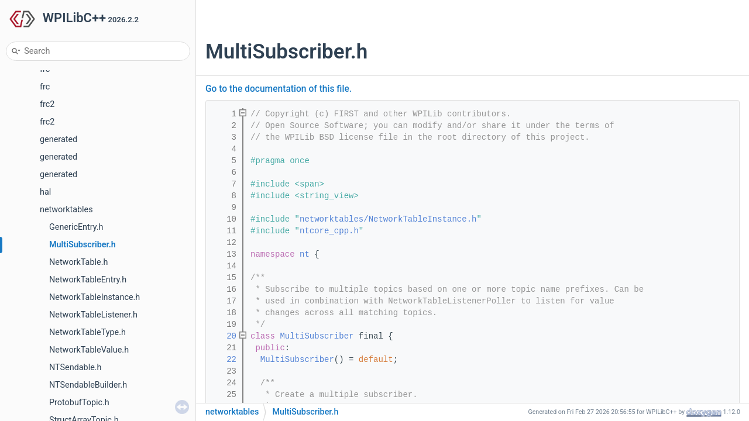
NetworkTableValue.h (89, 350)
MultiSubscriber (316, 336)
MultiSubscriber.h (82, 245)
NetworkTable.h (78, 262)
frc (45, 87)
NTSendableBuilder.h (88, 385)
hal (45, 192)
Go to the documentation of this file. (278, 89)
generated (58, 139)
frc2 (47, 104)
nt (305, 254)
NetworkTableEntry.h (87, 280)
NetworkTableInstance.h (94, 297)
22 (224, 359)
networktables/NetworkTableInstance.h (388, 219)
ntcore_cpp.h (329, 231)
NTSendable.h (75, 367)
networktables (66, 210)
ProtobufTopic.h (79, 403)
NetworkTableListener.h (93, 315)
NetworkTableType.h (87, 332)
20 (224, 336)
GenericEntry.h (76, 227)
